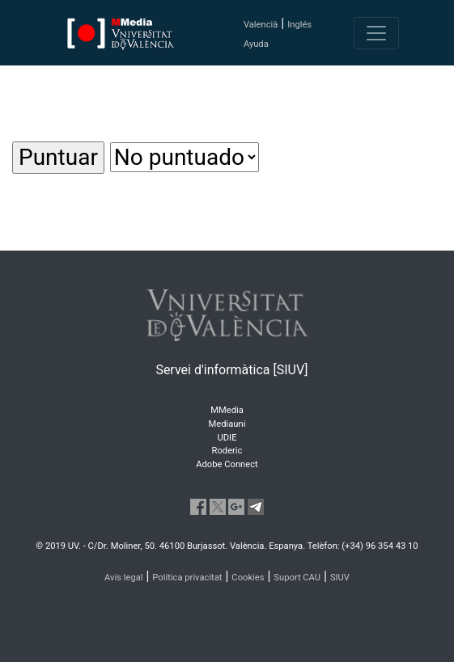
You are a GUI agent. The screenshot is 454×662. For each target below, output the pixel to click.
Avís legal (123, 577)
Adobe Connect (226, 464)
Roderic (227, 450)
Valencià (261, 24)
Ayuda (256, 44)
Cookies (247, 577)
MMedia (227, 410)
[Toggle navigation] (376, 33)
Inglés (299, 24)
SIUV (340, 577)
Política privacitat (187, 577)
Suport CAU (297, 577)
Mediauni (227, 424)
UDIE (227, 437)
